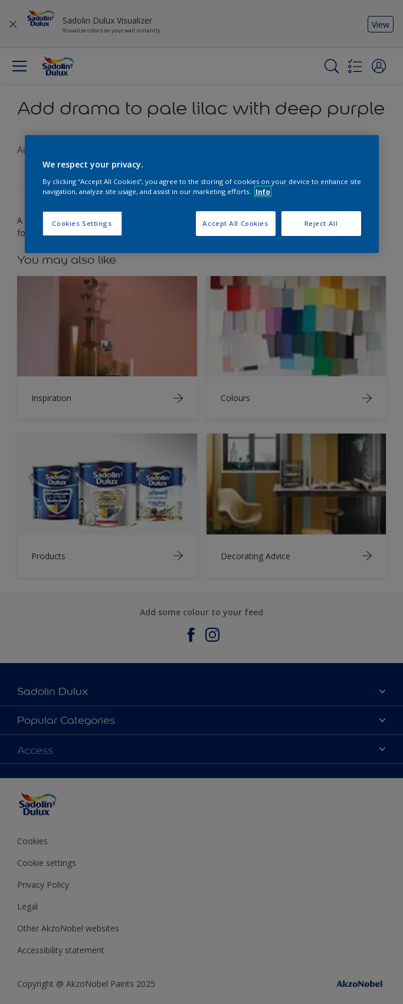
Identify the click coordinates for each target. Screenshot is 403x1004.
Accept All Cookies (235, 223)
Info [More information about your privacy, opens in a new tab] (262, 191)
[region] (202, 194)
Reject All (321, 223)
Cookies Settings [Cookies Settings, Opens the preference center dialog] (82, 223)
